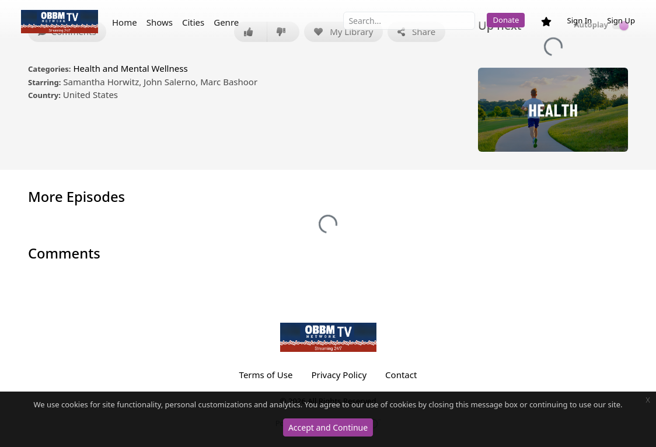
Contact (401, 374)
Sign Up (621, 20)
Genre (226, 22)
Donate (506, 20)
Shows (159, 22)
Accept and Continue (328, 427)
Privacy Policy (339, 374)
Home (124, 22)
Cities (193, 22)
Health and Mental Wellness (130, 68)
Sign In (579, 20)
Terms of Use (266, 374)
